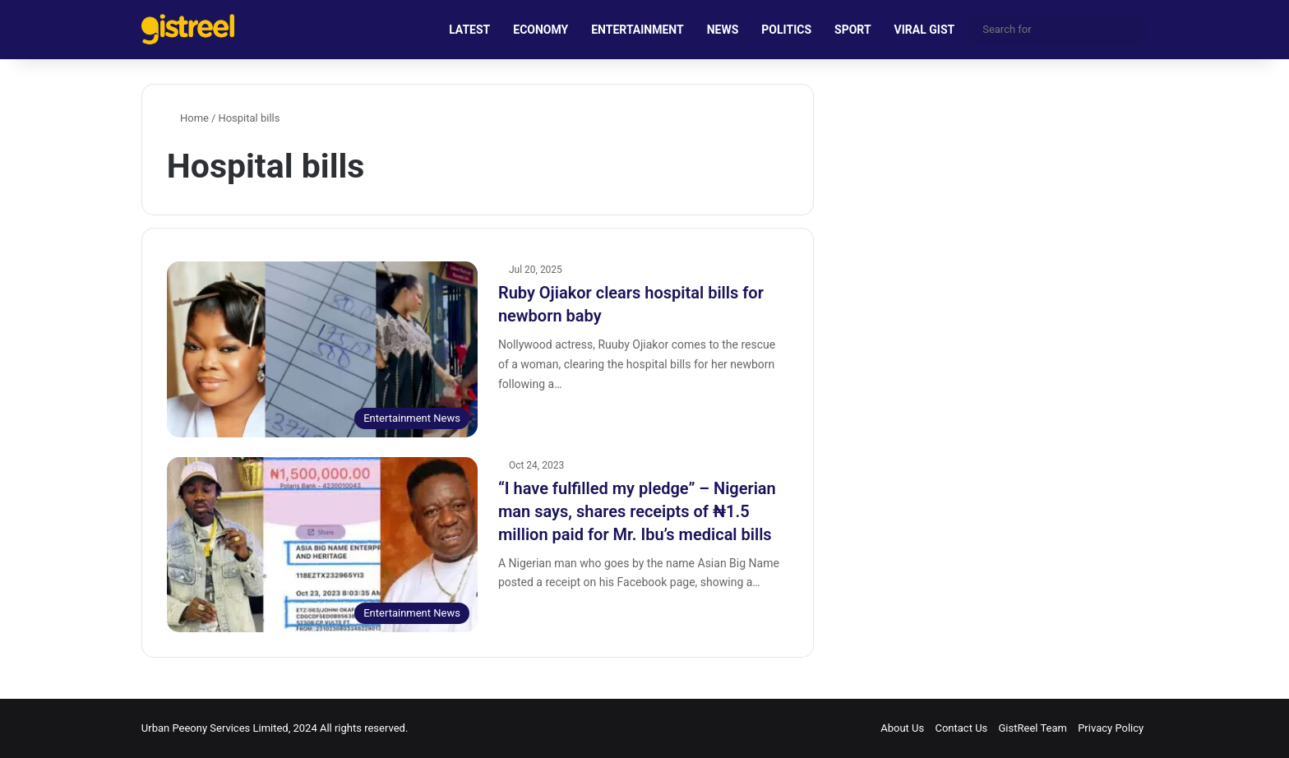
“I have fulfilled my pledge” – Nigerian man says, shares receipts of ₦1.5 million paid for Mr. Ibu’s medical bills (637, 511)
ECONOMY (540, 29)
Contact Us (961, 728)
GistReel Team (1033, 728)
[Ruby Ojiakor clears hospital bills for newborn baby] (322, 349)
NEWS (723, 29)
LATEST (469, 29)
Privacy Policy (1110, 728)
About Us (902, 728)
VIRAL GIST (924, 29)
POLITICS (786, 29)
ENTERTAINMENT (637, 29)
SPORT (852, 29)
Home (188, 118)
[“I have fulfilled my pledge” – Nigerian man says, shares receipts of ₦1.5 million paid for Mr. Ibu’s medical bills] (322, 544)
